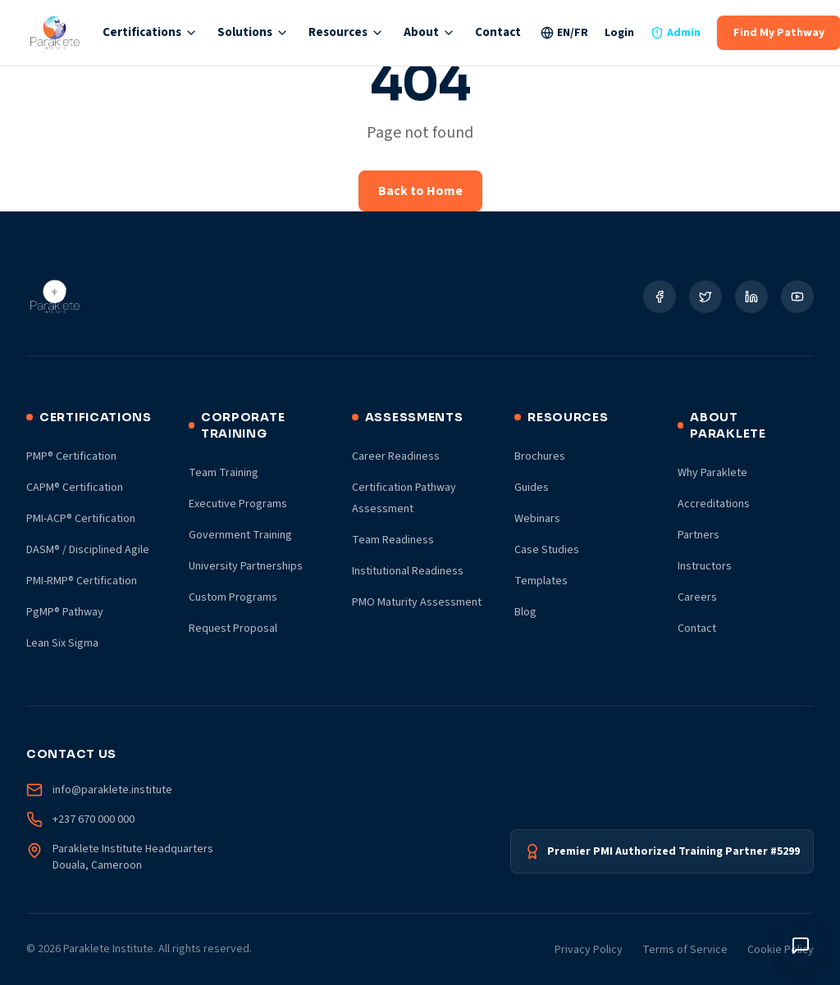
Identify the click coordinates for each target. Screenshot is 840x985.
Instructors (705, 566)
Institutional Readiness (407, 571)
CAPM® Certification (74, 487)
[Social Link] (659, 296)
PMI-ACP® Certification (80, 519)
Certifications (150, 32)
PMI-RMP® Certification (81, 581)
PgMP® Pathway (64, 612)
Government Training (240, 535)
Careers (697, 597)
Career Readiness (396, 456)
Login (619, 33)
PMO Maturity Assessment (417, 602)
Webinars (537, 519)
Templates (541, 581)
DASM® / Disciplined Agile (87, 550)
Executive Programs (238, 504)
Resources (346, 32)
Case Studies (546, 550)
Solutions (253, 32)
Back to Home (420, 191)
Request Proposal (233, 628)
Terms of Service (685, 950)
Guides (531, 487)
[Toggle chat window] (801, 946)
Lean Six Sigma (62, 643)
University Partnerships (246, 566)
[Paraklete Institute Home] (54, 32)
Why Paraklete (712, 473)
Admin (676, 33)
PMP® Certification (71, 456)
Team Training (223, 473)
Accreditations (714, 504)
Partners (698, 535)
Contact (498, 32)
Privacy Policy (589, 950)
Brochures (539, 456)
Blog (525, 612)
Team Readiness (393, 540)
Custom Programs (233, 597)
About (429, 32)
